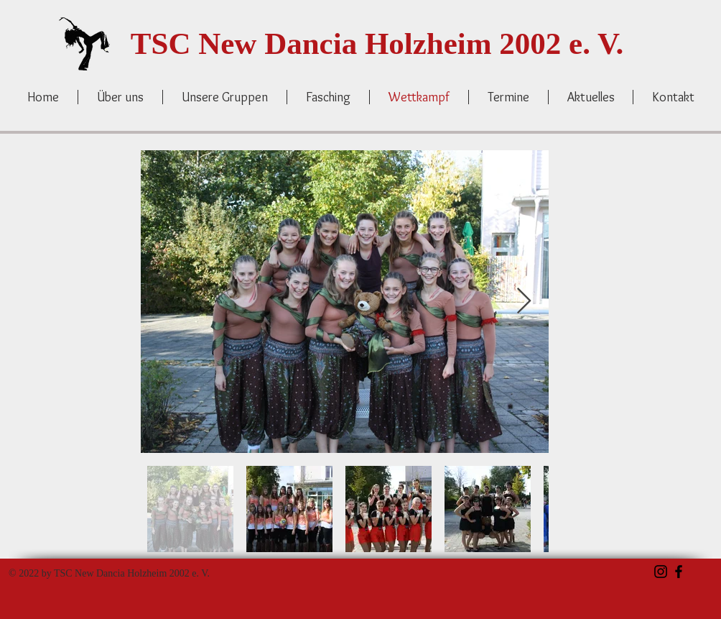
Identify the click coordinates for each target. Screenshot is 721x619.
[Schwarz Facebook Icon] (678, 571)
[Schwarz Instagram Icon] (660, 571)
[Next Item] (524, 302)
